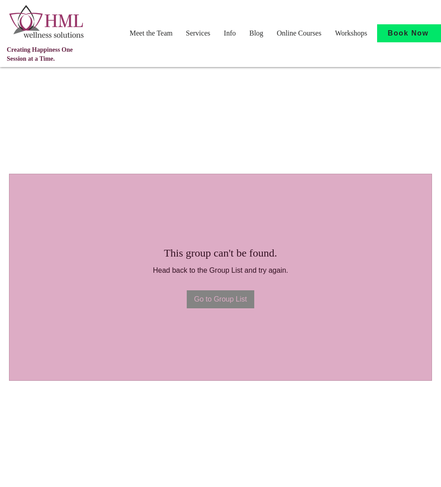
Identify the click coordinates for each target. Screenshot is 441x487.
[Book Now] (409, 33)
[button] (151, 33)
